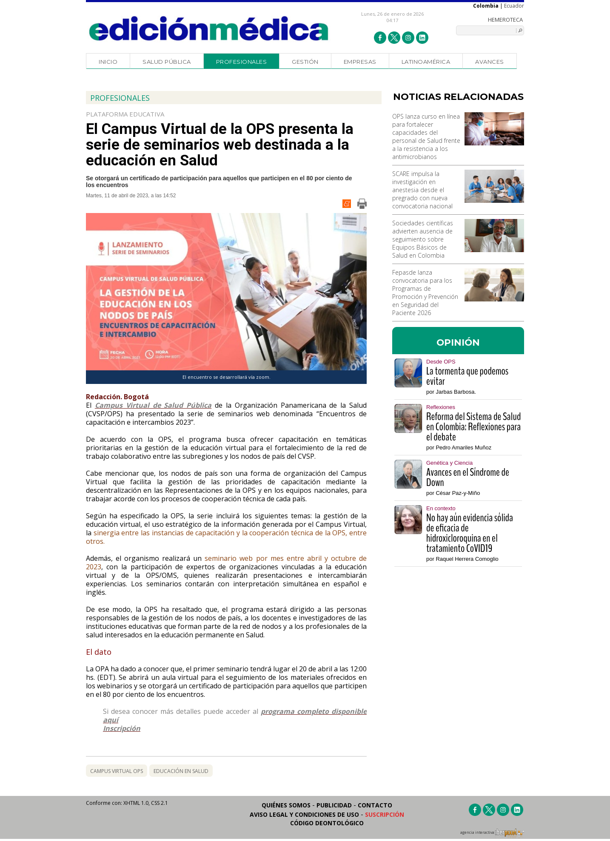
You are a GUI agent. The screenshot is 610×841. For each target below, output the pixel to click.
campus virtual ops (116, 771)
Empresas (360, 61)
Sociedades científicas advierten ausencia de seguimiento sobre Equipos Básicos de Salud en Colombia (422, 239)
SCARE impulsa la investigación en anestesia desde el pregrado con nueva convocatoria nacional (422, 190)
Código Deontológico (327, 823)
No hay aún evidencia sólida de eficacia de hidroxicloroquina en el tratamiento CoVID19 (469, 533)
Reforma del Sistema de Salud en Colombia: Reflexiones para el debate (473, 427)
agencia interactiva (492, 834)
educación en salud (181, 771)
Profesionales (241, 61)
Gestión (305, 61)
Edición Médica (209, 28)
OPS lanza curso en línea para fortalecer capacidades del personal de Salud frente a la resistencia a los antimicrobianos (426, 136)
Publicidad (334, 805)
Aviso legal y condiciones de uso (304, 814)
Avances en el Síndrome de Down (467, 477)
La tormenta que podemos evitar (467, 376)
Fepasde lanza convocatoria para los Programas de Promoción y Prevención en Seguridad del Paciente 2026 (425, 292)
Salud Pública (167, 61)
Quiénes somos (286, 805)
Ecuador (514, 5)
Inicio (108, 61)
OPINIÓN (458, 342)
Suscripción (384, 814)
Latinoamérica (426, 61)
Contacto (375, 805)
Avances (489, 61)
